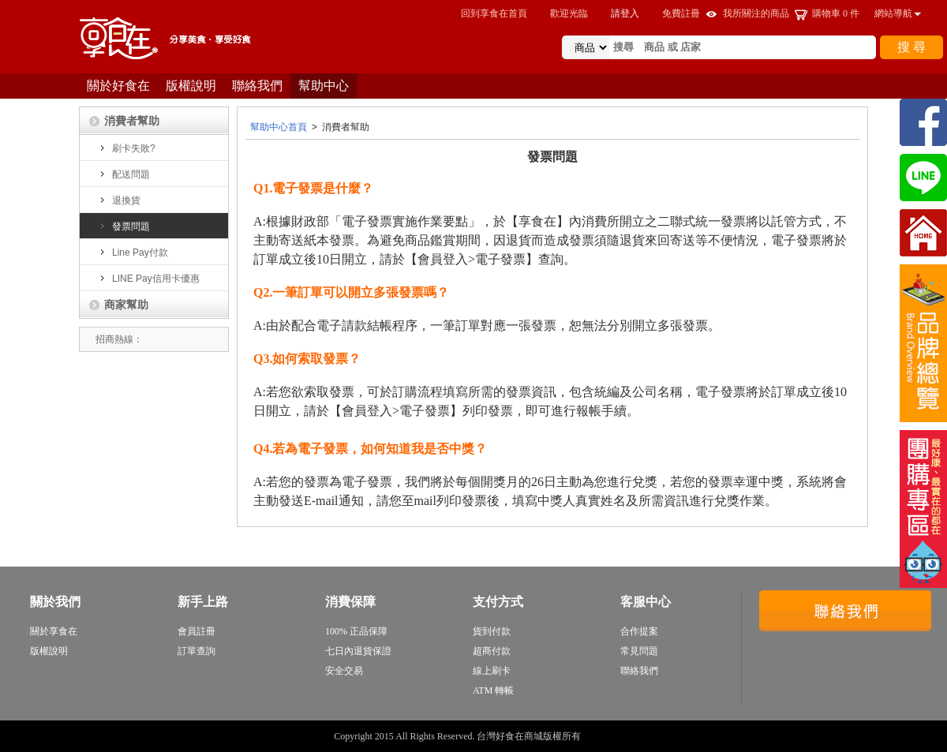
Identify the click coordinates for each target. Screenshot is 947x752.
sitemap (598, 736)
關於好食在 (118, 85)
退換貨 (117, 200)
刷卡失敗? (125, 148)
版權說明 (191, 85)
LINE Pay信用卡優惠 (147, 278)
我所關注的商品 (756, 13)
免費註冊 (681, 13)
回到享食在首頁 (494, 13)
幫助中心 (323, 85)
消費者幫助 (123, 120)
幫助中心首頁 (278, 127)
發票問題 (122, 226)
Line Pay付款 (131, 252)
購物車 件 (835, 13)
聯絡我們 (257, 85)
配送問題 (122, 174)
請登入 (625, 13)
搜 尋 (911, 47)
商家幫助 (118, 304)
